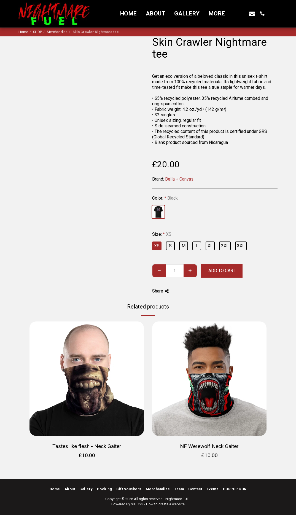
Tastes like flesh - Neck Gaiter (86, 446)
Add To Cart (221, 270)
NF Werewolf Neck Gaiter (209, 446)
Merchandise (57, 32)
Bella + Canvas (179, 179)
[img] (86, 378)
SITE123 (137, 504)
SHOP (37, 32)
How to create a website (165, 504)
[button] (242, 14)
